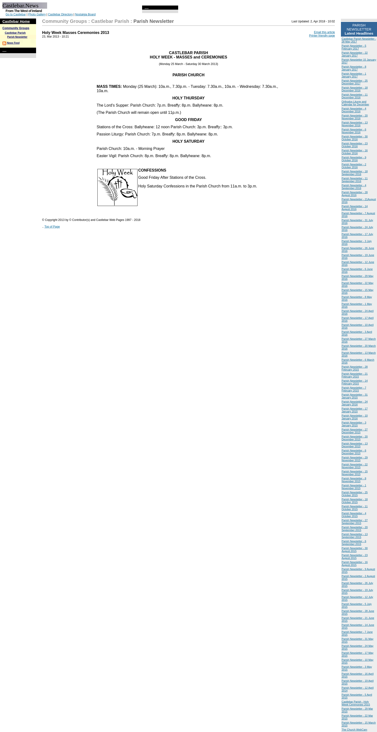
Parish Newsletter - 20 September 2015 (355, 529)
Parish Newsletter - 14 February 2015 (355, 382)
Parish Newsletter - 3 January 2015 (354, 424)
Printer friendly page (322, 35)
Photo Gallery (37, 14)
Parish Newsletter (17, 37)
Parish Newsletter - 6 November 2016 (354, 131)
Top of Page (52, 226)
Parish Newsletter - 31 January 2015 (355, 396)
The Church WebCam (354, 729)
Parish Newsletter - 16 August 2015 (355, 563)
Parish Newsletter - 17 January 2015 (355, 410)
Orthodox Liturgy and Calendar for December (355, 103)
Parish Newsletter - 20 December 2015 (355, 438)
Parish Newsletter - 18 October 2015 (355, 501)
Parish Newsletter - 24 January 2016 (355, 403)
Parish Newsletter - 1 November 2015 (354, 487)
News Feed (13, 43)
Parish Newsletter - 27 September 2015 (355, 522)
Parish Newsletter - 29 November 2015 (355, 459)
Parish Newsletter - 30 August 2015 (355, 549)
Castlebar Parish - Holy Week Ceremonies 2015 (356, 703)
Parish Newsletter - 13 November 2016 (355, 124)
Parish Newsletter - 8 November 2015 (354, 480)
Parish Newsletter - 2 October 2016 (354, 166)
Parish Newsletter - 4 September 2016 (354, 187)
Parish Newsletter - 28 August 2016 (355, 194)
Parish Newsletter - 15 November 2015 (355, 473)
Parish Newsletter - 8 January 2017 (354, 68)
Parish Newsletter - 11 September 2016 (355, 180)
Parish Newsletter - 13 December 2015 (355, 445)
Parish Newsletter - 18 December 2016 (355, 89)
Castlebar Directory (60, 14)
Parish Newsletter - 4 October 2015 (354, 515)
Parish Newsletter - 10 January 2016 (355, 417)
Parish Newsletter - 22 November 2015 (355, 466)
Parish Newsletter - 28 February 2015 (355, 368)
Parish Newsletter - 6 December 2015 (354, 452)
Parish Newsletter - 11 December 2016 (355, 96)
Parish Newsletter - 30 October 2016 (355, 138)
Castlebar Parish (15, 32)
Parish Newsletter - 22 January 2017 (355, 54)
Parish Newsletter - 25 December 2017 (355, 82)
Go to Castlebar (16, 14)
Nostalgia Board (85, 14)
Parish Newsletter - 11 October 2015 (355, 508)
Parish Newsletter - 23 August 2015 (355, 556)
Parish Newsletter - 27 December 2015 (355, 431)
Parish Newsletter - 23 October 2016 (355, 145)
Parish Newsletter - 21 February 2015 (355, 375)
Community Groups (15, 28)
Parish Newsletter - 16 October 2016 (355, 152)
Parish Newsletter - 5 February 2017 (354, 47)
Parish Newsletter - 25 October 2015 (355, 494)
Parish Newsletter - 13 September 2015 (355, 536)
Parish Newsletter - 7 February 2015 (354, 389)
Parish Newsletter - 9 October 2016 (354, 159)
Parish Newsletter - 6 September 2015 (354, 543)
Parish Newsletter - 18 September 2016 (355, 173)
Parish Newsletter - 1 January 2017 (354, 75)
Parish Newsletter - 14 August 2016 (355, 208)
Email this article (324, 32)
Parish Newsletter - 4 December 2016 (354, 110)
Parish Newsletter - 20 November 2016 (355, 117)
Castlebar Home (16, 21)
